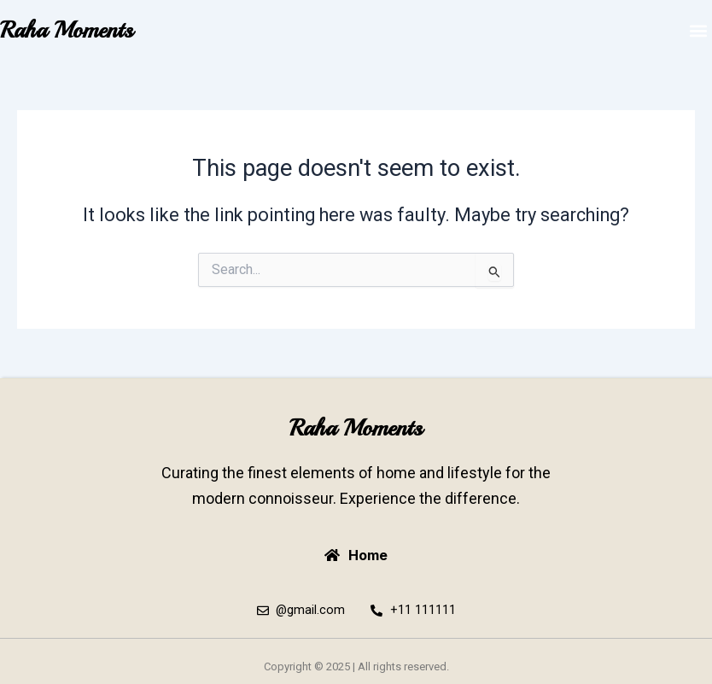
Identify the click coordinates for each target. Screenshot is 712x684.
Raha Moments (66, 29)
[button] (698, 30)
